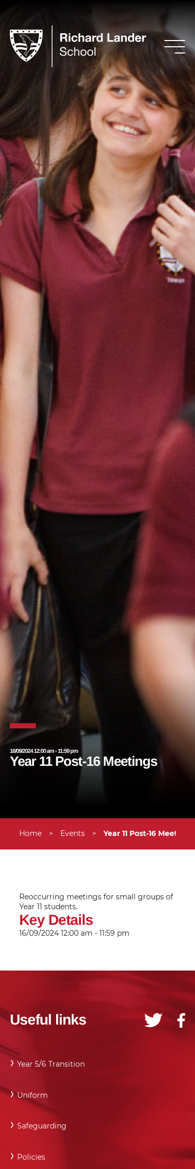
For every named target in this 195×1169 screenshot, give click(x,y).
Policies (31, 1157)
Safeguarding (42, 1126)
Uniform (32, 1095)
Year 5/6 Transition (51, 1064)
